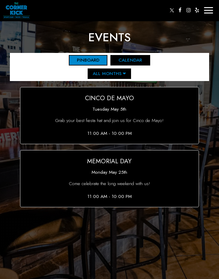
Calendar (126, 60)
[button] (109, 115)
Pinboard (84, 60)
